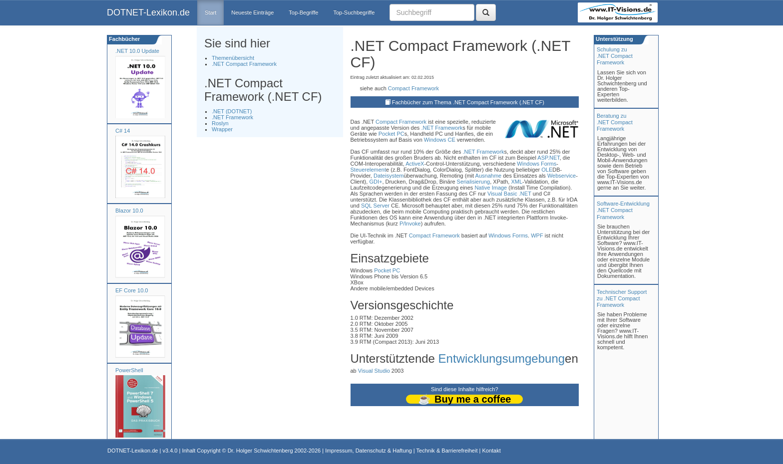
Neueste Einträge (252, 12)
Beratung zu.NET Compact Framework (615, 122)
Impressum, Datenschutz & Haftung (368, 451)
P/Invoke (410, 224)
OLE (546, 170)
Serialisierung (473, 182)
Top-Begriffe (303, 12)
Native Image (490, 188)
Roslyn (220, 123)
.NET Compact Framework (244, 64)
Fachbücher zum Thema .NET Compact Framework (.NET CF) (468, 102)
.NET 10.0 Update (137, 51)
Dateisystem (389, 176)
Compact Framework (413, 88)
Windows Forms (536, 164)
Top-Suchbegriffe (354, 12)
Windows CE (439, 140)
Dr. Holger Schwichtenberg (260, 451)
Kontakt (491, 451)
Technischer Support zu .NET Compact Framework (622, 298)
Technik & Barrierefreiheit (447, 451)
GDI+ (375, 182)
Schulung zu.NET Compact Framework (615, 55)
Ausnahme (488, 176)
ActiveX (414, 164)
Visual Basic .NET (509, 194)
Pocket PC (391, 134)
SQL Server (375, 206)
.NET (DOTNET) (232, 111)
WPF (537, 235)
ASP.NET (548, 158)
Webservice (561, 176)
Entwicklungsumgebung (501, 358)
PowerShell (129, 370)
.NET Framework (232, 117)
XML (516, 182)
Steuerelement (369, 170)
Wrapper (222, 129)
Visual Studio (374, 371)
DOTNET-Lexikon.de (148, 12)
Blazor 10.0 (129, 211)
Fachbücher (123, 39)
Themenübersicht (233, 58)
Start (210, 12)
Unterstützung (613, 39)
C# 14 (122, 131)
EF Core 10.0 (131, 290)
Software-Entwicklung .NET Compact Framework (623, 210)
